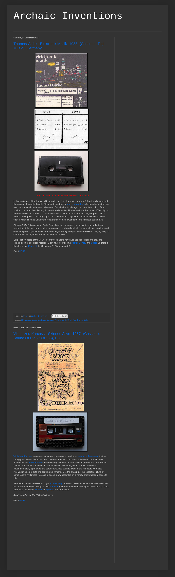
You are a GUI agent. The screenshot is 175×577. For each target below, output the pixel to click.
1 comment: (43, 316)
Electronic (42, 320)
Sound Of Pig (55, 483)
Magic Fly (33, 246)
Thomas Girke (82, 320)
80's (22, 320)
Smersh (38, 489)
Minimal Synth (60, 320)
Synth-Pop (71, 320)
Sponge (49, 489)
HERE (22, 251)
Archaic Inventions (68, 16)
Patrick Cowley (79, 243)
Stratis (94, 243)
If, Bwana (54, 486)
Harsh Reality (35, 462)
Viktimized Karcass (22, 456)
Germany (50, 320)
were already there (75, 204)
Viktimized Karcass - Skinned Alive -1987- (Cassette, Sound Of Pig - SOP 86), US (56, 336)
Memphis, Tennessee (88, 456)
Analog (28, 320)
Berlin (34, 320)
